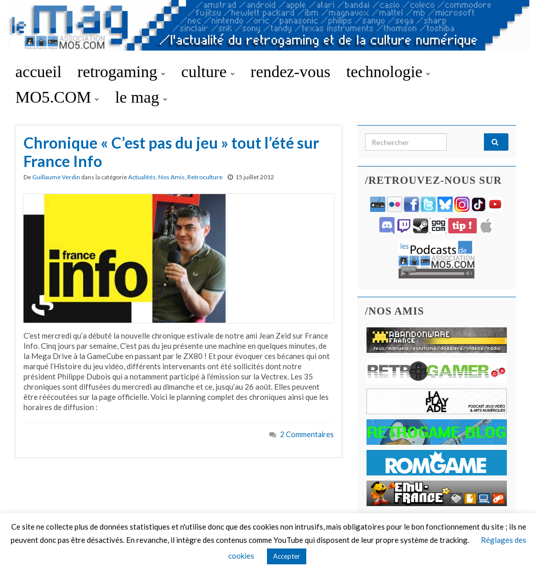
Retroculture (205, 177)
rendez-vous (290, 71)
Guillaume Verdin (56, 177)
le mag (141, 97)
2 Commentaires (307, 434)
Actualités (142, 177)
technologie (388, 71)
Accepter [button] (286, 556)
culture (208, 71)
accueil (38, 71)
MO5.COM (57, 97)
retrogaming (121, 71)
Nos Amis (171, 177)
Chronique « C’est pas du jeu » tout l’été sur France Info (171, 151)
